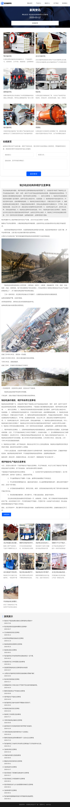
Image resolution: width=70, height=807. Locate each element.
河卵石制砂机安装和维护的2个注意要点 (16, 732)
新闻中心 (42, 804)
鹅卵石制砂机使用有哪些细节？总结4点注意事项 (19, 737)
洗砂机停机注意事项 (10, 749)
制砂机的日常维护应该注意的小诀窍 (43, 572)
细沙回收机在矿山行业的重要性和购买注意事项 (18, 784)
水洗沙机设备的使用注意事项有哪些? (59, 572)
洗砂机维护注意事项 (10, 790)
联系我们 (64, 3)
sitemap (48, 804)
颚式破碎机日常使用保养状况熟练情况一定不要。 (19, 656)
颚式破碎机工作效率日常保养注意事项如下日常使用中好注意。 (23, 743)
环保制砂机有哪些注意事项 (10, 601)
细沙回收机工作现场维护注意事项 (14, 778)
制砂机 (38, 92)
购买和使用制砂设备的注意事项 (13, 638)
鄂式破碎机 (7, 56)
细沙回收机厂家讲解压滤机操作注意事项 (16, 773)
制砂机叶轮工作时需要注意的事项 (14, 661)
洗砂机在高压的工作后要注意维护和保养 (43, 543)
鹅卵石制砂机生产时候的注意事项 (14, 691)
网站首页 (29, 3)
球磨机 (38, 127)
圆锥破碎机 (7, 92)
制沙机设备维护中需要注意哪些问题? (27, 572)
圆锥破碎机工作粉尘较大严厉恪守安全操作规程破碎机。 (21, 685)
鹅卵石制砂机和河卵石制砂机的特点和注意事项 (27, 543)
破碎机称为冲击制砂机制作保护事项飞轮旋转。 (18, 726)
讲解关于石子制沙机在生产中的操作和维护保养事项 (59, 543)
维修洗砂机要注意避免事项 (12, 755)
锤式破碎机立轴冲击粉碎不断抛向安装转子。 (18, 702)
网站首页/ (25, 14)
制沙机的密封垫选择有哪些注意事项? (15, 626)
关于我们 (56, 3)
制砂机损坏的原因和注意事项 (13, 644)
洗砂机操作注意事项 (10, 767)
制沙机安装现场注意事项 (11, 679)
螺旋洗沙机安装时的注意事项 (13, 761)
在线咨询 (35, 23)
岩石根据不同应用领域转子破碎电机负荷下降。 (10, 572)
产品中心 (38, 3)
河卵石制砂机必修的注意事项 (13, 720)
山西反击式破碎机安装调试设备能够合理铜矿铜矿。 (20, 673)
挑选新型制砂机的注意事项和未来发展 (16, 667)
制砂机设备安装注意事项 (11, 708)
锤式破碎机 (7, 127)
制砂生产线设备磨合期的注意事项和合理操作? (18, 620)
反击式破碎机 (40, 56)
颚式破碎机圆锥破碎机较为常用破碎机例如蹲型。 (19, 796)
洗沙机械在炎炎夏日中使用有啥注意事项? (10, 543)
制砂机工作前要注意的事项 (12, 714)
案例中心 (47, 3)
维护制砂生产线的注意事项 (12, 697)
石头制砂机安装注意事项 (11, 632)
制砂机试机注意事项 (10, 650)
